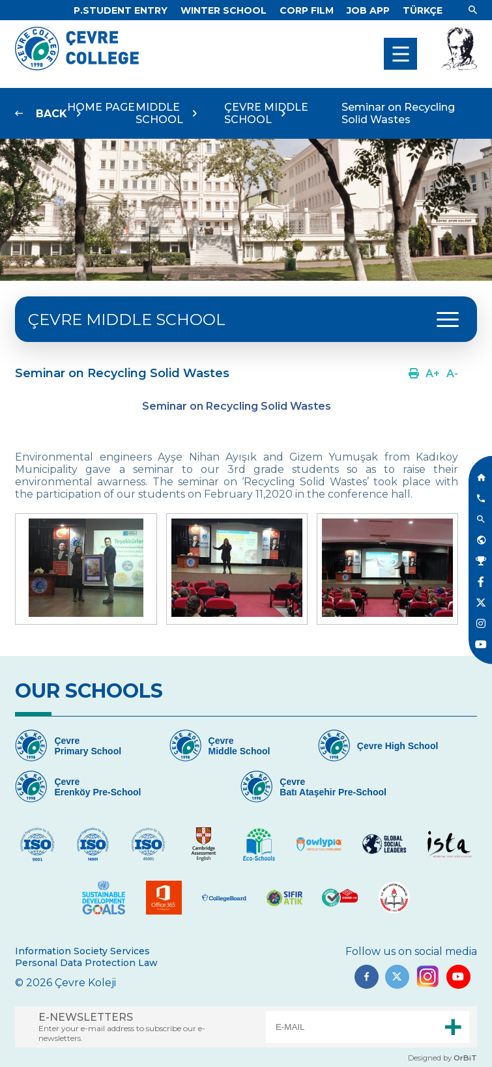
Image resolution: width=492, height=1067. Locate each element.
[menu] (400, 54)
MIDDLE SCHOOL (159, 113)
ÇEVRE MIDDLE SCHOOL (266, 113)
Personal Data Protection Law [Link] (86, 963)
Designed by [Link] (442, 1057)
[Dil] (422, 10)
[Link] (120, 10)
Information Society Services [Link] (82, 951)
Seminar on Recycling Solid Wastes (398, 113)
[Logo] (77, 67)
